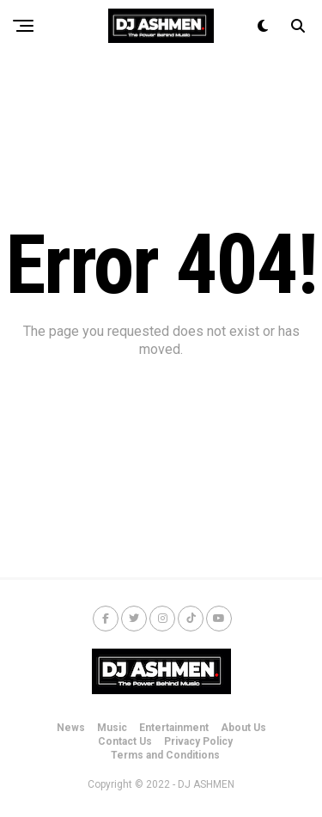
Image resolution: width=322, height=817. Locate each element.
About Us (243, 728)
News (71, 728)
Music (112, 728)
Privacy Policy (198, 741)
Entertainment (174, 728)
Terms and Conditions (165, 755)
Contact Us (125, 741)
